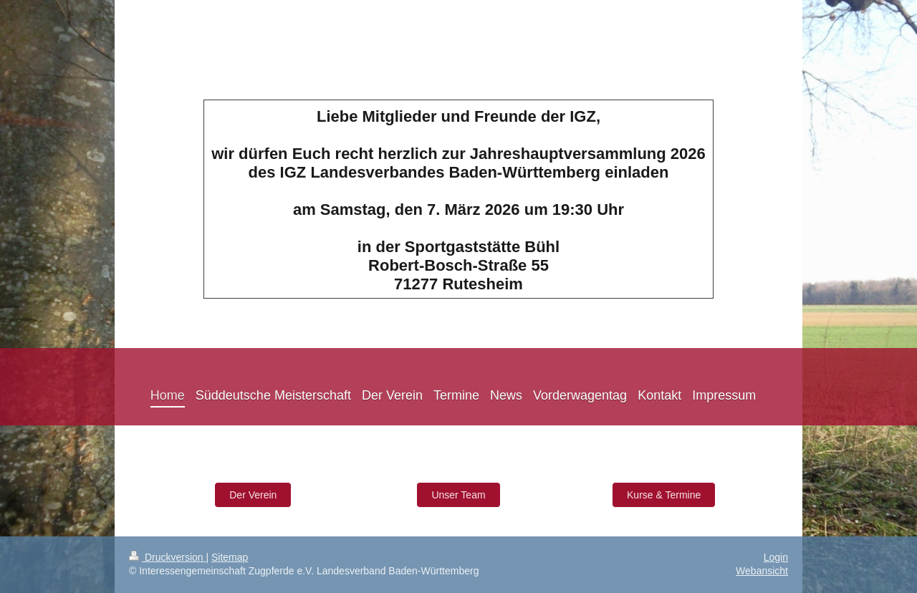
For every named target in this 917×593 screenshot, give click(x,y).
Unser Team (458, 495)
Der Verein (253, 495)
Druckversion (167, 557)
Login (776, 557)
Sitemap (229, 557)
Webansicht (762, 571)
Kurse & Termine (664, 495)
